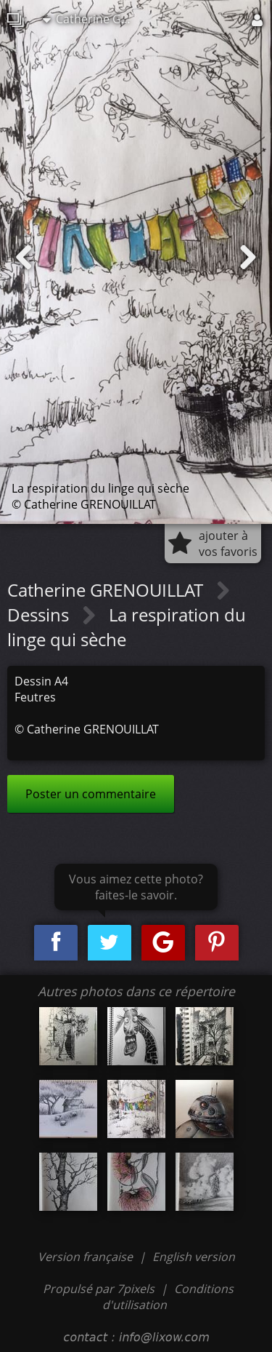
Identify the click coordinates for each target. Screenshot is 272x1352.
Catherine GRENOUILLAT (93, 19)
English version (193, 1257)
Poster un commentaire (90, 794)
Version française (87, 1257)
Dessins (40, 615)
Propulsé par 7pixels (98, 1289)
